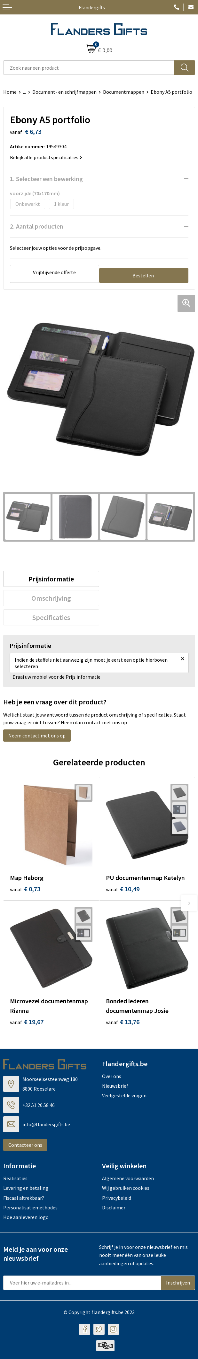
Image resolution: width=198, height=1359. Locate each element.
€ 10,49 (122, 889)
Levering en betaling (25, 1188)
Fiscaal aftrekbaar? (23, 1198)
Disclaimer (113, 1207)
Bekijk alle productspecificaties (46, 157)
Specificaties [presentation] (51, 617)
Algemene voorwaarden (128, 1178)
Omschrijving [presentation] (51, 598)
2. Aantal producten (36, 226)
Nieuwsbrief (115, 1086)
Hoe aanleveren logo (26, 1217)
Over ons (111, 1076)
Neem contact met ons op (37, 735)
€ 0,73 (25, 889)
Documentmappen (123, 92)
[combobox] (89, 67)
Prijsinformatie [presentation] (51, 578)
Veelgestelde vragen (124, 1095)
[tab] (51, 579)
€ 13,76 (122, 1022)
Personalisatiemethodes (30, 1207)
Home (10, 92)
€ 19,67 (27, 1022)
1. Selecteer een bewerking (46, 179)
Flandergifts (92, 7)
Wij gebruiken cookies (125, 1188)
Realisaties (15, 1178)
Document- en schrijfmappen (64, 92)
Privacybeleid (116, 1198)
